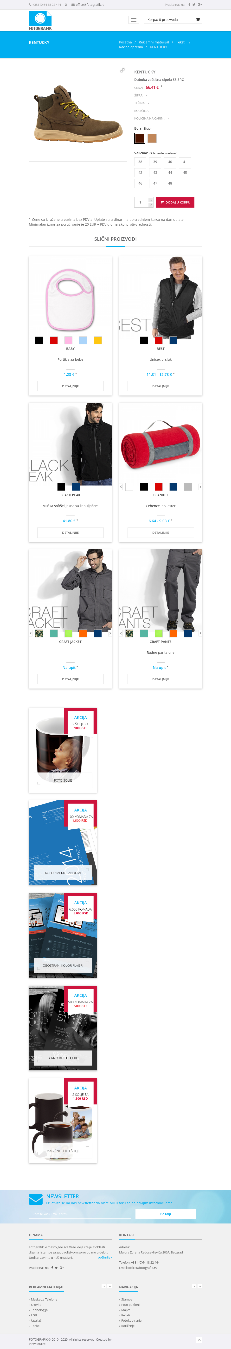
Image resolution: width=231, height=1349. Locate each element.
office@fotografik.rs (90, 4)
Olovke (36, 1304)
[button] (122, 70)
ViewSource (37, 1344)
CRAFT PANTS (161, 641)
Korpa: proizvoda (163, 19)
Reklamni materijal (154, 42)
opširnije (105, 1257)
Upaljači (36, 1320)
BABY (70, 348)
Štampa (126, 1299)
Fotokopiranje (131, 1320)
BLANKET (160, 495)
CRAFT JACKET (70, 641)
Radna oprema (131, 47)
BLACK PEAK (70, 495)
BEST (161, 348)
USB (34, 1315)
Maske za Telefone (44, 1299)
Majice (125, 1310)
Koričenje (128, 1326)
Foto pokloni (130, 1304)
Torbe (35, 1326)
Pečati (125, 1315)
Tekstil (181, 42)
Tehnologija (39, 1310)
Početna (125, 42)
